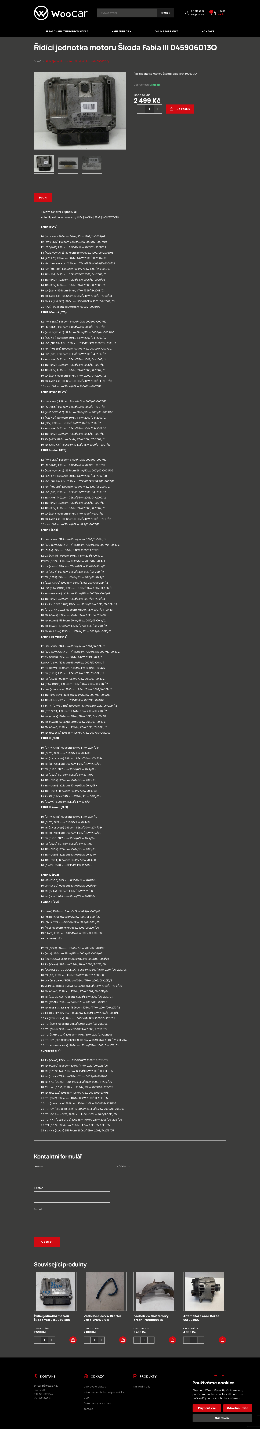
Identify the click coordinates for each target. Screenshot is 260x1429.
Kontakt (208, 31)
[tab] (130, 272)
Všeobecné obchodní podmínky (104, 1392)
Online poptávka (166, 31)
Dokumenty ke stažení (97, 1403)
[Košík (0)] (218, 13)
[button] (73, 1340)
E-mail (38, 1209)
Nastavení (222, 1418)
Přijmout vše (207, 1408)
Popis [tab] (43, 197)
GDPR (87, 1398)
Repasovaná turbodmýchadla (67, 31)
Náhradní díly (121, 31)
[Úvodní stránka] (61, 13)
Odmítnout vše (237, 1408)
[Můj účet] (194, 13)
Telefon (38, 1188)
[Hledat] (165, 13)
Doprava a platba (95, 1386)
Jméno (38, 1166)
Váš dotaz (123, 1166)
